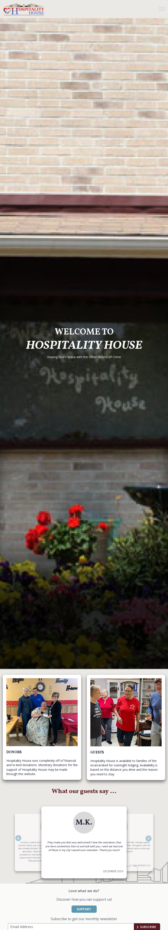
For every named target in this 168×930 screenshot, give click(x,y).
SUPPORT (84, 909)
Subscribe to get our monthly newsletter (84, 918)
